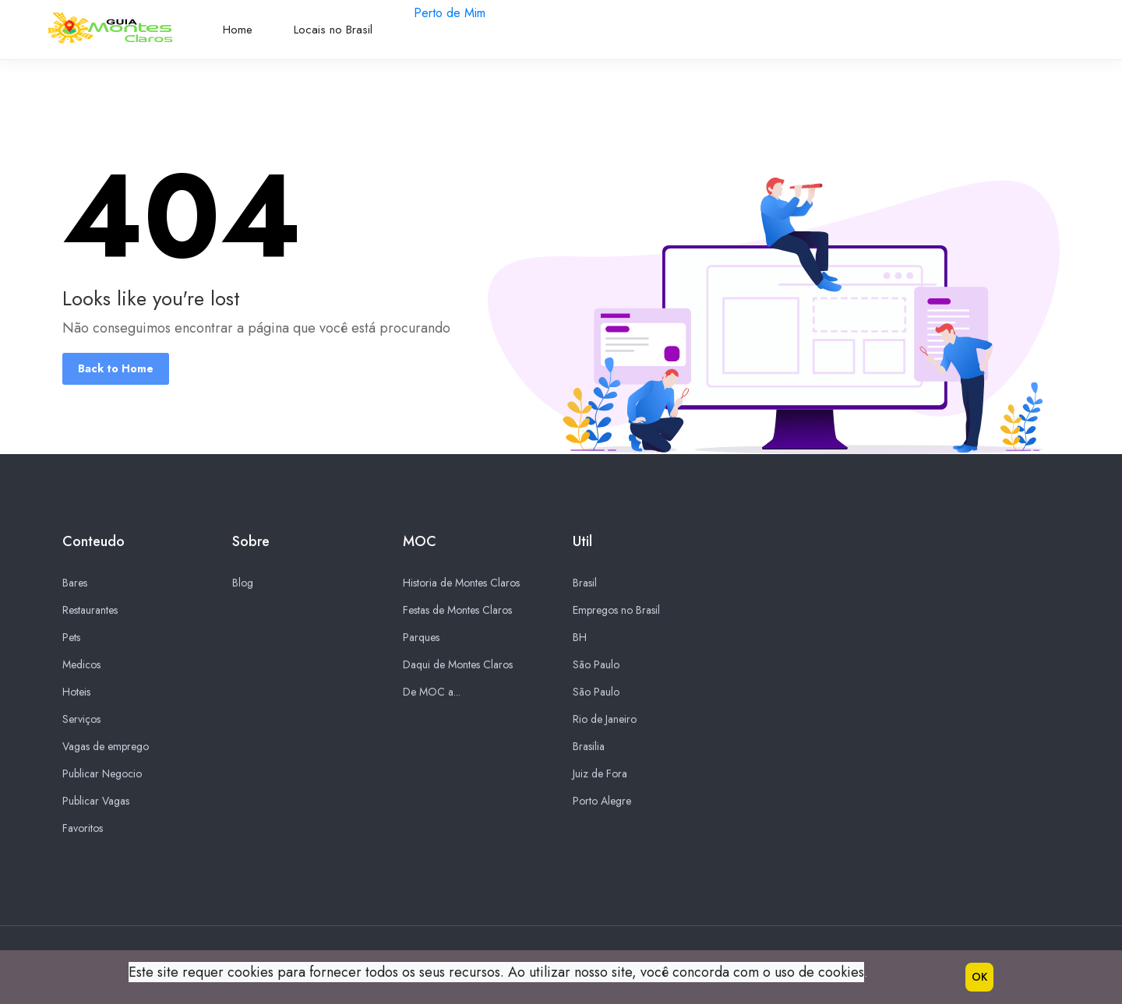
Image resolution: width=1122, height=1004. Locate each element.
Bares (74, 583)
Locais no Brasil (333, 29)
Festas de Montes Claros (457, 610)
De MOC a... (431, 692)
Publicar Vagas (95, 801)
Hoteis (76, 692)
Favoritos (82, 829)
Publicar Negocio (102, 774)
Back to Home (115, 368)
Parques (421, 638)
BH (580, 638)
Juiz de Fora (600, 774)
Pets (71, 638)
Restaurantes (90, 610)
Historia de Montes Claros (461, 583)
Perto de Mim (449, 13)
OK (979, 977)
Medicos (81, 665)
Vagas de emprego (105, 747)
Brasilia (589, 747)
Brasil (585, 583)
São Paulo (596, 665)
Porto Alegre (602, 801)
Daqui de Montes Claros (458, 665)
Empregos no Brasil (616, 610)
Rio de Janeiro (605, 719)
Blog (242, 583)
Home (237, 29)
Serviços (81, 719)
